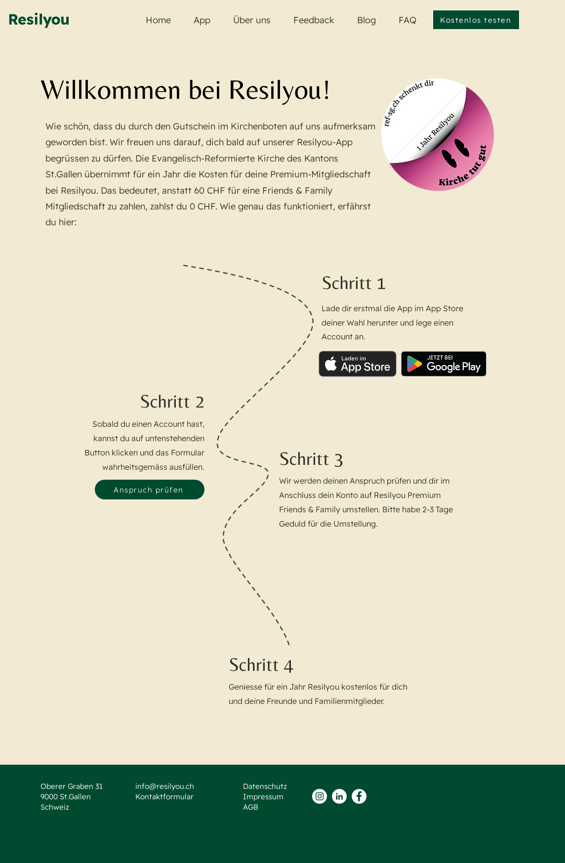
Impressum (263, 796)
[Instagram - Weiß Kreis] (319, 796)
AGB (250, 807)
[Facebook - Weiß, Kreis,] (359, 796)
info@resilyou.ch (164, 786)
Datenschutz (265, 786)
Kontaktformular (164, 796)
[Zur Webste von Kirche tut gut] (438, 134)
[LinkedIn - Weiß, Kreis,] (339, 796)
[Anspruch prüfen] (149, 489)
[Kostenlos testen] (476, 20)
